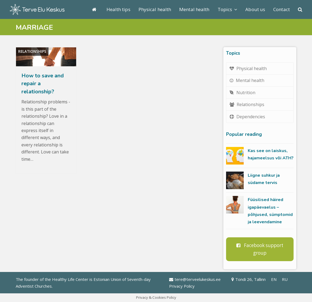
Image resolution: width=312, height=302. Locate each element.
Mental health (247, 80)
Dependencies (247, 117)
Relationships (32, 51)
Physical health (248, 68)
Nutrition (242, 93)
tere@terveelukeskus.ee (195, 279)
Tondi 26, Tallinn (248, 279)
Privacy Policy (182, 286)
